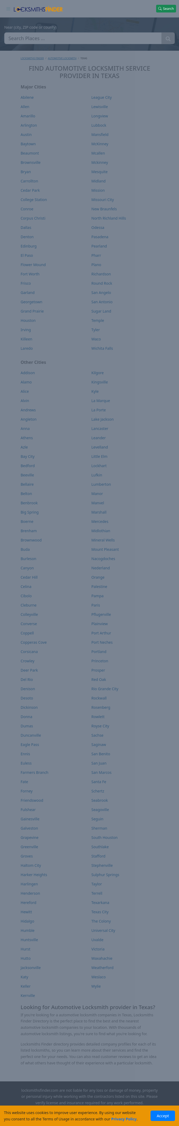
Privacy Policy (123, 1118)
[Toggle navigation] (8, 8)
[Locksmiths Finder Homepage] (38, 8)
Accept (163, 1115)
